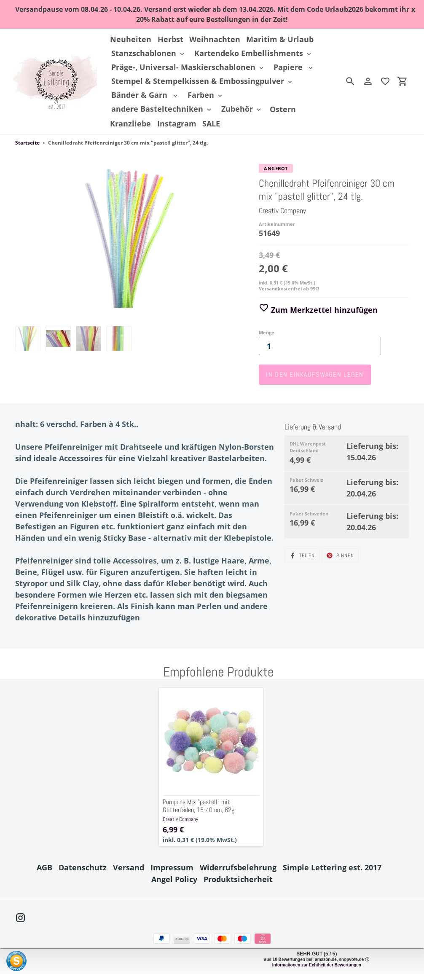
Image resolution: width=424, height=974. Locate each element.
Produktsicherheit (238, 879)
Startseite (27, 142)
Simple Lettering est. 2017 (332, 867)
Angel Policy (174, 879)
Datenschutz (83, 867)
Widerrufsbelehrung (238, 867)
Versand (128, 867)
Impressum (171, 867)
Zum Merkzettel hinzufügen (318, 310)
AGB (44, 867)
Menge (266, 332)
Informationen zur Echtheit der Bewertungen (316, 965)
